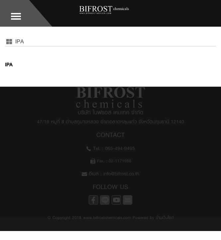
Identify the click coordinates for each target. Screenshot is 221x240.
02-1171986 (120, 159)
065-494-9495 (120, 147)
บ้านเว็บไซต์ (165, 216)
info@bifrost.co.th (121, 172)
